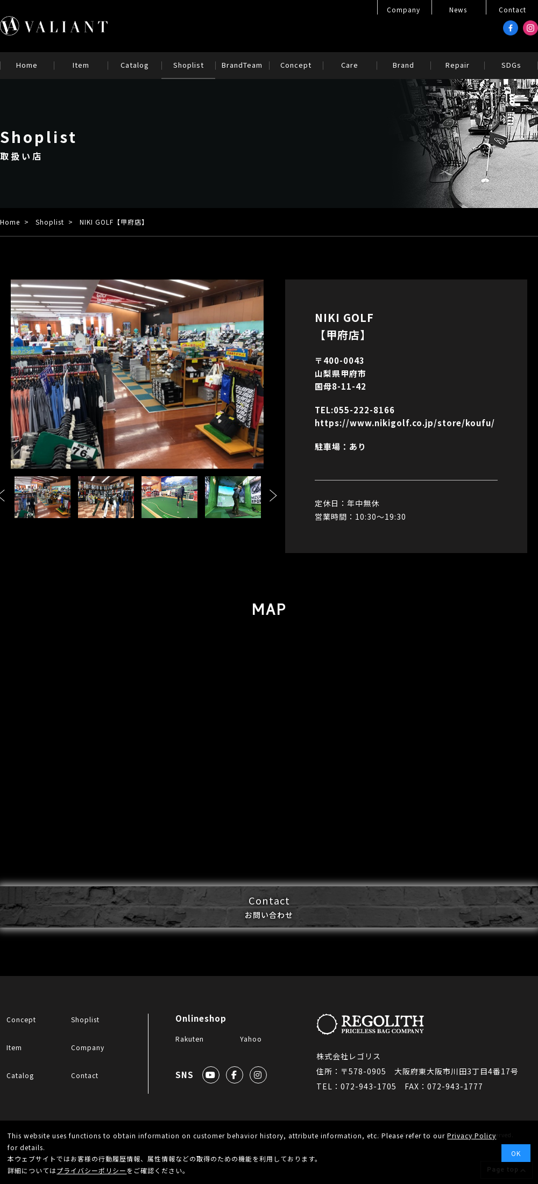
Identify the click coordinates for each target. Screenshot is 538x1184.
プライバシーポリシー (91, 1170)
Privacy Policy (471, 1135)
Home (10, 221)
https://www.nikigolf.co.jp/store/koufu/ (405, 422)
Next (273, 495)
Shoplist (50, 221)
